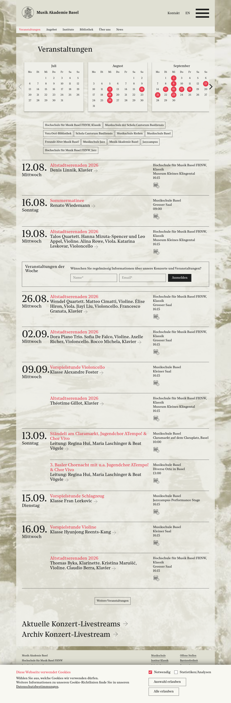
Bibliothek (86, 29)
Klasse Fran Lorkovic (71, 501)
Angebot (51, 29)
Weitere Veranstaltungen (113, 600)
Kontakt (174, 13)
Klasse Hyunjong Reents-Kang (81, 532)
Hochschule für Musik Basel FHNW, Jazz (71, 150)
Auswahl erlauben (167, 682)
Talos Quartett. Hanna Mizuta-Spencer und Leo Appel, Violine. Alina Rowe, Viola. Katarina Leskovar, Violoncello (97, 242)
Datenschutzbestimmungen (37, 686)
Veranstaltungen (29, 29)
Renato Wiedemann (70, 206)
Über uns (105, 29)
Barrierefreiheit (189, 660)
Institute (68, 29)
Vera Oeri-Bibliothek (58, 133)
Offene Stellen (188, 655)
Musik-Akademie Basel (123, 142)
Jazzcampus (150, 142)
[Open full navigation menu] (202, 13)
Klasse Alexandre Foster (74, 372)
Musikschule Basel (159, 133)
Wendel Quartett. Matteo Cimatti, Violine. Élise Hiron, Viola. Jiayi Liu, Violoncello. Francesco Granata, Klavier (97, 307)
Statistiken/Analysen (195, 672)
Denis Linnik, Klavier (71, 170)
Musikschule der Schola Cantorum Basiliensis (134, 125)
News (119, 29)
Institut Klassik (160, 660)
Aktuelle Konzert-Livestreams (75, 624)
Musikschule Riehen (130, 133)
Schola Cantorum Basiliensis (94, 133)
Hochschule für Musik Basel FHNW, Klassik (73, 125)
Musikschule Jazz (94, 142)
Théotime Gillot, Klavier (74, 403)
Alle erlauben (164, 691)
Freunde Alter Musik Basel (62, 142)
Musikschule (158, 655)
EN (187, 13)
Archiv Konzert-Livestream (70, 634)
